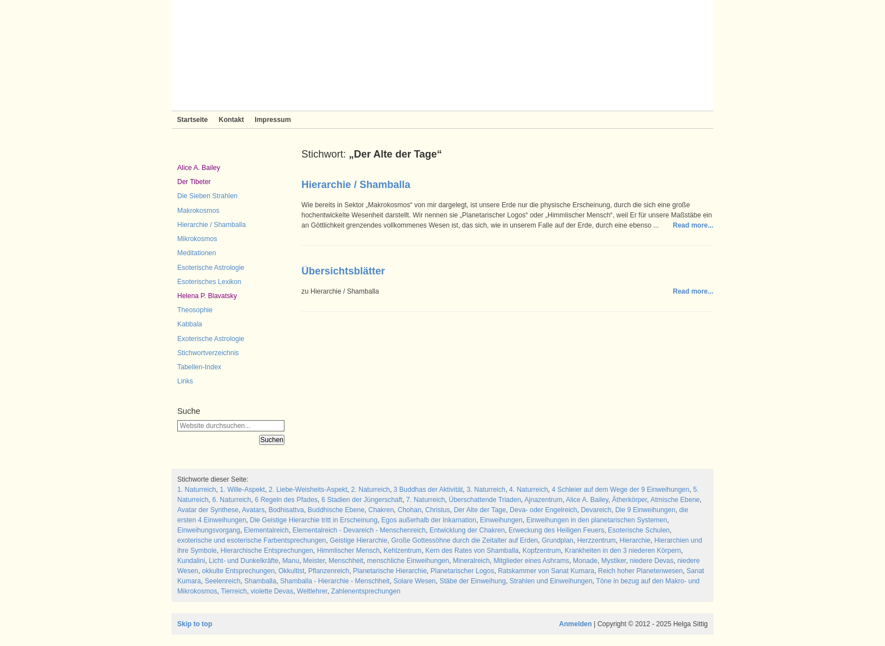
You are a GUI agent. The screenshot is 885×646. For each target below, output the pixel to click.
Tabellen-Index (199, 367)
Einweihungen (501, 520)
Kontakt (231, 120)
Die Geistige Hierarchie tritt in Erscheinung (314, 520)
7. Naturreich (425, 500)
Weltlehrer (312, 591)
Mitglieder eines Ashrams (531, 561)
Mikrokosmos (197, 239)
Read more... (693, 225)
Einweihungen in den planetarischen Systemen (596, 520)
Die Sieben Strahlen (207, 196)
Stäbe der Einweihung (473, 581)
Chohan (410, 510)
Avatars (253, 510)
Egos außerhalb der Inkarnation (429, 520)
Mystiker (613, 561)
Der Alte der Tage (480, 510)
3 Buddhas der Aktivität (428, 490)
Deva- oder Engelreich (543, 510)
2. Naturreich (370, 490)
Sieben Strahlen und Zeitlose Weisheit (442, 55)
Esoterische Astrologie (210, 268)
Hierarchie (635, 540)
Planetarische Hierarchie (390, 571)
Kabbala (189, 324)
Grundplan (557, 540)
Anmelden (575, 624)
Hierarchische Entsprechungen (267, 551)
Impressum (273, 120)
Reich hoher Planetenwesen (640, 571)
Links (185, 381)
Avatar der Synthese (208, 510)
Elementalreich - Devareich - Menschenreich (359, 530)
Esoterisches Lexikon (209, 282)
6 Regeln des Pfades (286, 500)
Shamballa (260, 581)
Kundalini (191, 561)
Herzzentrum (596, 540)
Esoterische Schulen (638, 530)
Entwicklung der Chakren (467, 530)
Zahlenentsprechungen (366, 591)
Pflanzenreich (328, 571)
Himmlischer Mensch (348, 551)
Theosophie (195, 310)
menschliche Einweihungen (408, 561)
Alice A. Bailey (198, 168)
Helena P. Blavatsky (207, 296)
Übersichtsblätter (343, 271)
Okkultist (291, 571)
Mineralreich (471, 561)
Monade (585, 561)
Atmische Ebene (674, 500)
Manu (290, 561)
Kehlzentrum (403, 551)
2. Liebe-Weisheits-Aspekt (308, 490)
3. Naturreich (486, 490)
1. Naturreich (196, 490)
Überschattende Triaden (485, 500)
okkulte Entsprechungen (238, 571)
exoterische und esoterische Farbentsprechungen (251, 540)
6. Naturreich (231, 500)
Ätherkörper (629, 500)
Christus (437, 510)
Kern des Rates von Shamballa (472, 551)
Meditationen (196, 253)
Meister (314, 561)
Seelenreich (222, 581)
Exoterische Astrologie (210, 339)
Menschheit (345, 561)
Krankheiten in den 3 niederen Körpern (622, 551)
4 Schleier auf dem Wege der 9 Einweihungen (620, 490)
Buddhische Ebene (336, 510)
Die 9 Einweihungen (645, 510)
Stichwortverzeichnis (208, 353)
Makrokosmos (198, 211)
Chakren (380, 510)
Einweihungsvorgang (208, 530)
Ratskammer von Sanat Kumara (546, 571)
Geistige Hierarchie (358, 540)
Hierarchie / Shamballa (211, 225)
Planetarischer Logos (462, 571)
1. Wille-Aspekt (242, 490)
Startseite (192, 120)
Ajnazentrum (543, 500)
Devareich (596, 510)
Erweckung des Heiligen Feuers (556, 530)
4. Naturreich (528, 490)
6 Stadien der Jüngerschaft (362, 500)
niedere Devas (651, 561)
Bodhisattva (286, 510)
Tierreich (234, 591)
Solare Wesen (414, 581)
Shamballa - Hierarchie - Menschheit (334, 581)
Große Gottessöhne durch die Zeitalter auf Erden (464, 540)
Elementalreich (266, 530)
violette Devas (272, 591)
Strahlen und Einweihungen (551, 581)
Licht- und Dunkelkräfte (243, 561)
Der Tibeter (194, 182)
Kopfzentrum (542, 551)
